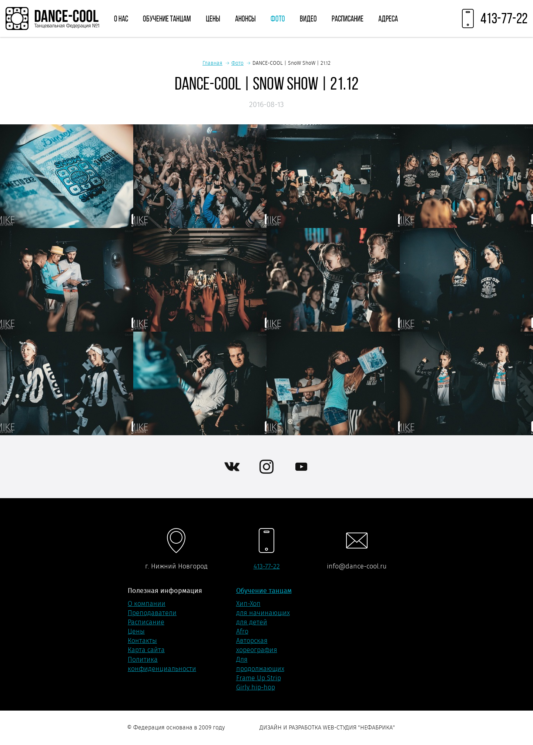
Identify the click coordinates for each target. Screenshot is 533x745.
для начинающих (263, 613)
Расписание (347, 18)
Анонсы (245, 18)
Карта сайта (146, 650)
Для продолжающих (260, 664)
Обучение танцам (167, 18)
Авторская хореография (256, 645)
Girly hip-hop (255, 687)
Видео (308, 18)
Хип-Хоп (248, 603)
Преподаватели (152, 613)
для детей (251, 622)
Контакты (142, 640)
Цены (213, 18)
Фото (278, 18)
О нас (121, 18)
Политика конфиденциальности (162, 664)
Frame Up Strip (258, 678)
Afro (242, 631)
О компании (146, 603)
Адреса (388, 18)
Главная (212, 63)
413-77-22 (267, 566)
